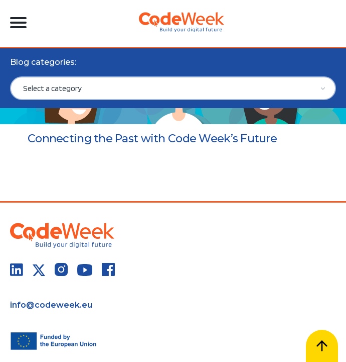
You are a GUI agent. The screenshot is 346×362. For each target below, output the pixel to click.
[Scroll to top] (322, 346)
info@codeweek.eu (51, 305)
